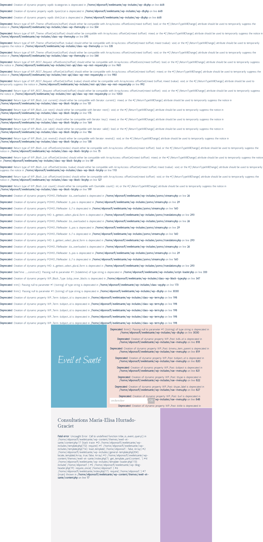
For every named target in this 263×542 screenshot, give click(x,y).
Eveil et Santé (79, 360)
